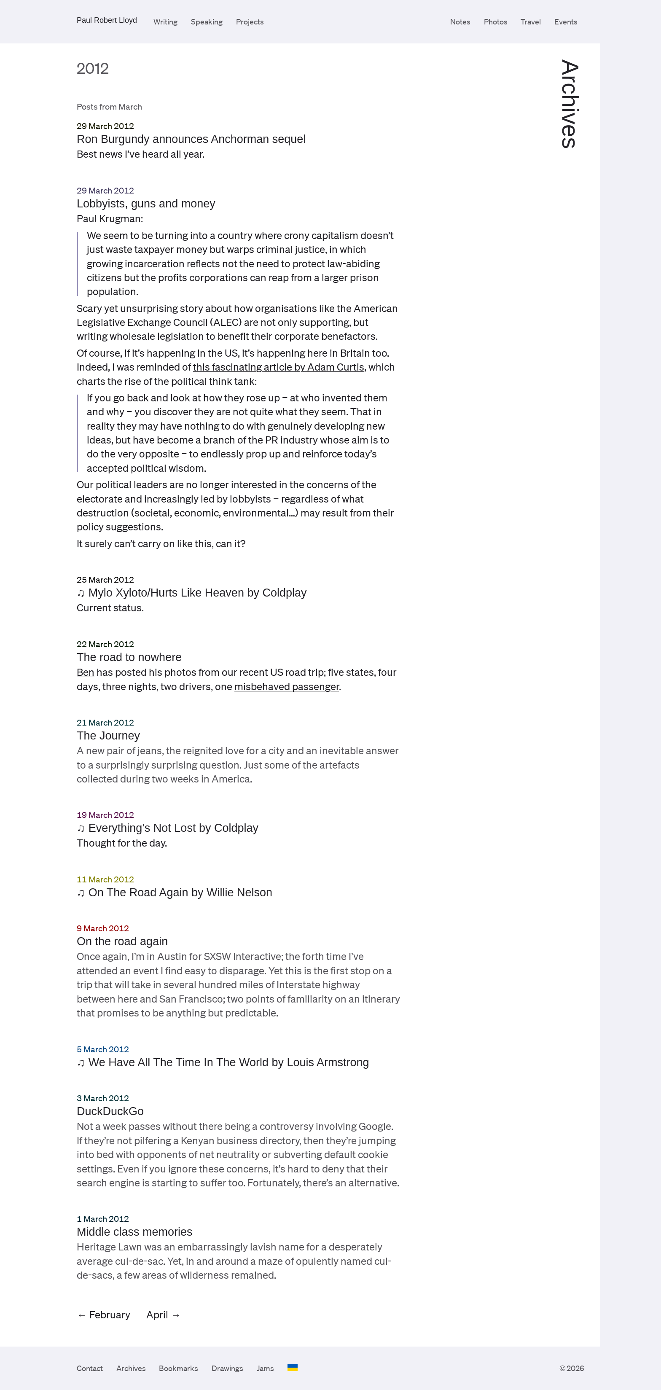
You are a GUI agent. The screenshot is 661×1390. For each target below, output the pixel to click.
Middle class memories (135, 1232)
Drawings (227, 1368)
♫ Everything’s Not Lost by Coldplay (167, 828)
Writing (165, 21)
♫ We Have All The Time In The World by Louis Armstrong (223, 1062)
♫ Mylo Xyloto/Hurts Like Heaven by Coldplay (191, 592)
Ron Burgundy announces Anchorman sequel (191, 139)
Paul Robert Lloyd (107, 20)
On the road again (122, 941)
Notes (460, 21)
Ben (85, 672)
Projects (250, 21)
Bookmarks (178, 1368)
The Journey (108, 735)
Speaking (207, 21)
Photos (496, 21)
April (157, 1314)
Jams (265, 1368)
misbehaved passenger (286, 686)
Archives (131, 1368)
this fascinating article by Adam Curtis (278, 367)
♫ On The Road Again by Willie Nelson (174, 892)
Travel (531, 21)
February (109, 1314)
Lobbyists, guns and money (146, 203)
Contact (90, 1368)
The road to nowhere (129, 657)
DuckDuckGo (110, 1111)
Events (566, 21)
